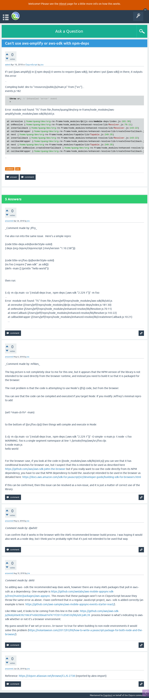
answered (9, 221)
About (63, 3)
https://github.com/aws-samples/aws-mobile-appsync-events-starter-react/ (69, 604)
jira (17, 169)
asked (7, 64)
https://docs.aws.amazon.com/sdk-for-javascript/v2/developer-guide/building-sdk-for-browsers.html (81, 476)
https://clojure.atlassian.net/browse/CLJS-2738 (47, 675)
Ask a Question (69, 31)
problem (9, 169)
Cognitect (107, 695)
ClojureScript (31, 64)
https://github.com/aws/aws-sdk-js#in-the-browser (35, 468)
